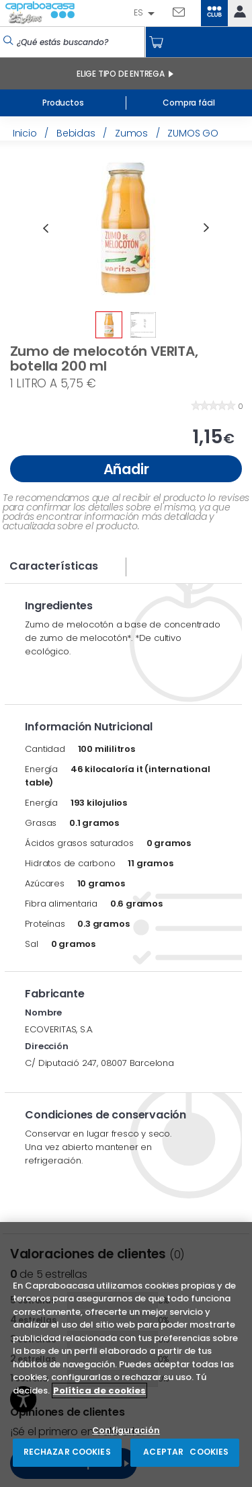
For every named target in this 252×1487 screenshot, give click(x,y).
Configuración (126, 1431)
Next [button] (206, 228)
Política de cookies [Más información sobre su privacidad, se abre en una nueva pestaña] (99, 1390)
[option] (125, 228)
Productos (62, 102)
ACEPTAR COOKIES (184, 1451)
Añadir (126, 469)
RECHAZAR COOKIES (67, 1451)
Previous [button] (45, 228)
